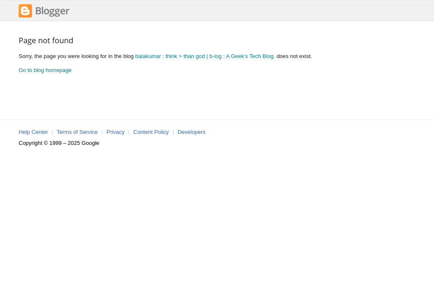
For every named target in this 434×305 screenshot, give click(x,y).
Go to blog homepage (45, 70)
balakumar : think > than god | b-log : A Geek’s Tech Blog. (205, 56)
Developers (192, 132)
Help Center (33, 132)
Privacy (115, 132)
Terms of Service (77, 132)
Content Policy (151, 132)
